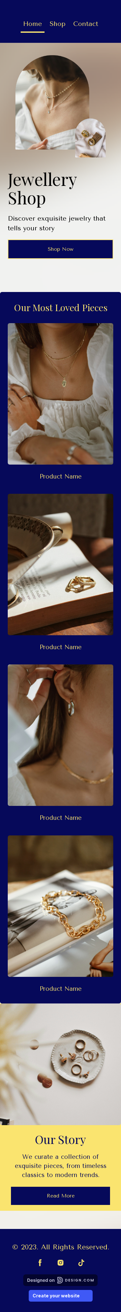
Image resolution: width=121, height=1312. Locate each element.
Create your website (61, 1295)
